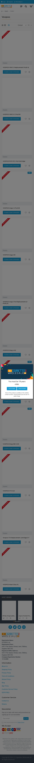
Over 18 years (11, 388)
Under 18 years (22, 388)
